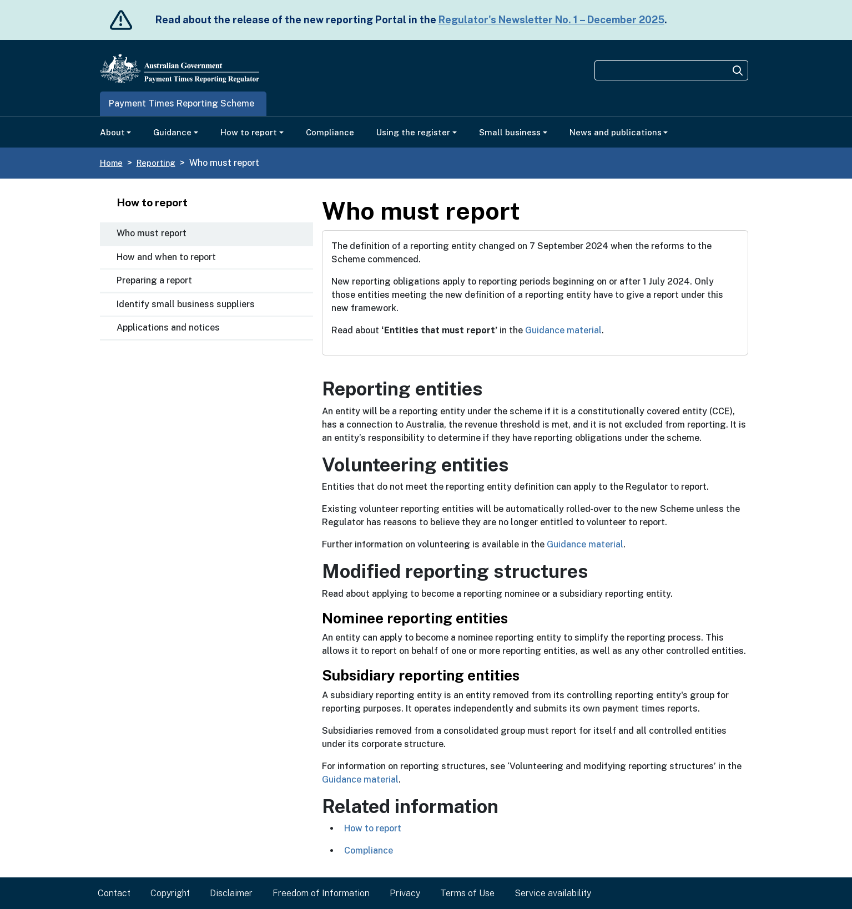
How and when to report (166, 257)
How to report (248, 132)
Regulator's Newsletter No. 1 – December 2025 (551, 20)
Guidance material (563, 330)
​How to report (372, 828)
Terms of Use (467, 893)
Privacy (405, 893)
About (112, 132)
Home (111, 162)
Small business (510, 132)
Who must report (151, 233)
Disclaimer (231, 893)
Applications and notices (168, 327)
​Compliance (368, 850)
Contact (114, 893)
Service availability (553, 893)
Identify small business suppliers (186, 304)
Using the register (413, 132)
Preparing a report (154, 280)
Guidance (172, 132)
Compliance (330, 132)
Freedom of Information (321, 893)
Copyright (170, 893)
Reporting (156, 162)
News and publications (615, 132)
